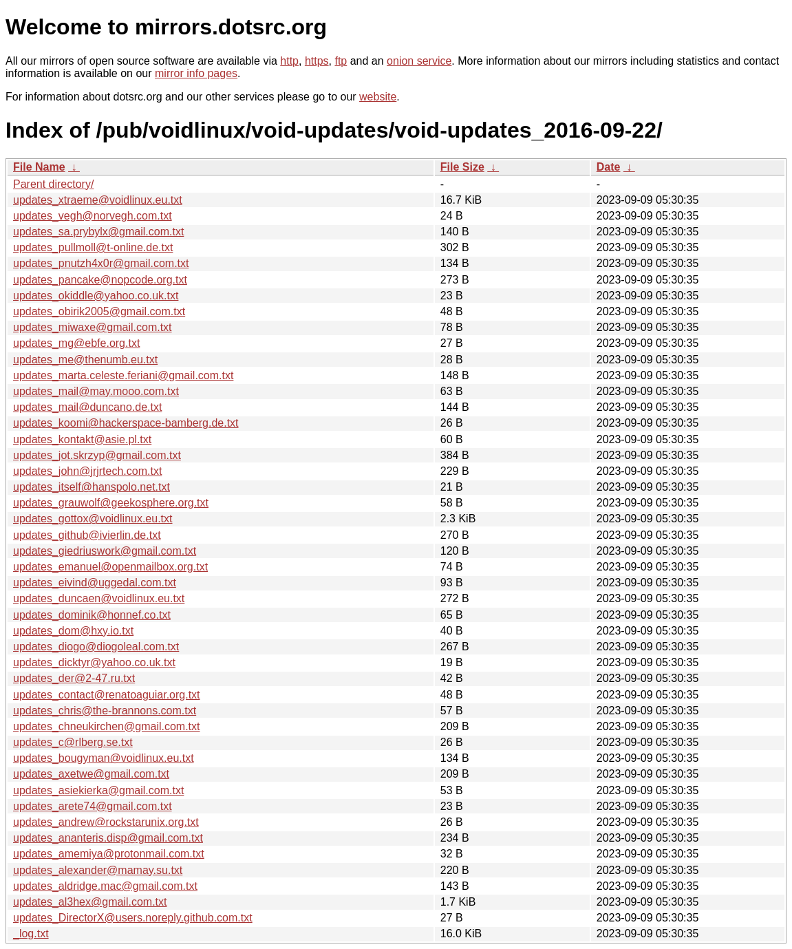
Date (609, 167)
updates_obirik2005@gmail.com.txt (99, 311)
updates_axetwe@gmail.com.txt (91, 774)
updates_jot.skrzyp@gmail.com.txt (97, 455)
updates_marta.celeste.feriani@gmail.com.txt (123, 375)
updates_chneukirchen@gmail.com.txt (106, 726)
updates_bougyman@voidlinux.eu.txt (103, 758)
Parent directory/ (53, 184)
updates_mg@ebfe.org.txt (76, 343)
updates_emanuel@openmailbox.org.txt (110, 567)
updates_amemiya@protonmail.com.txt (108, 854)
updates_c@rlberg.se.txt (73, 742)
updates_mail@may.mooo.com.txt (96, 391)
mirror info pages (196, 73)
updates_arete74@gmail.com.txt (92, 806)
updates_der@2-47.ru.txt (74, 678)
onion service (419, 61)
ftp (340, 61)
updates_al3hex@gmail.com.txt (90, 902)
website (377, 97)
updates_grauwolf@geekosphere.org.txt (110, 503)
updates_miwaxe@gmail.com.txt (92, 327)
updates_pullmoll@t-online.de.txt (93, 247)
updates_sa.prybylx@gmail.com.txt (98, 231)
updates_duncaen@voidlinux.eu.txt (98, 598)
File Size (462, 167)
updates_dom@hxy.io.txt (73, 631)
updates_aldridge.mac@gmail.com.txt (105, 886)
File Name (39, 167)
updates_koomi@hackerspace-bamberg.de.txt (126, 423)
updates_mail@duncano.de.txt (87, 407)
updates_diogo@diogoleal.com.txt (96, 646)
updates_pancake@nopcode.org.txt (100, 280)
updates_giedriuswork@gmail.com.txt (104, 551)
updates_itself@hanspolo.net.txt (91, 487)
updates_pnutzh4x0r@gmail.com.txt (101, 263)
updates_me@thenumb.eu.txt (85, 359)
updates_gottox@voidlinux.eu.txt (93, 518)
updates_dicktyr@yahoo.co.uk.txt (94, 662)
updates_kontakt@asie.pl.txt (82, 439)
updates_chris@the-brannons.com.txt (104, 710)
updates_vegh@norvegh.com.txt (92, 216)
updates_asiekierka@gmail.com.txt (98, 790)
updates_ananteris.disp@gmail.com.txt (108, 838)
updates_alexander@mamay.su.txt (97, 870)
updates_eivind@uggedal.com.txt (94, 582)
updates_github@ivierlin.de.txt (87, 535)
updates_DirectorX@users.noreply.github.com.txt (133, 918)
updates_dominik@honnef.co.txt (92, 615)
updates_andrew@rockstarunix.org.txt (106, 822)
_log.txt (31, 933)
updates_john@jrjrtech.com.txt (87, 471)
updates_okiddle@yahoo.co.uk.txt (95, 295)
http (289, 61)
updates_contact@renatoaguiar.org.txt (106, 695)
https (317, 61)
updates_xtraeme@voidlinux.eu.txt (97, 200)
